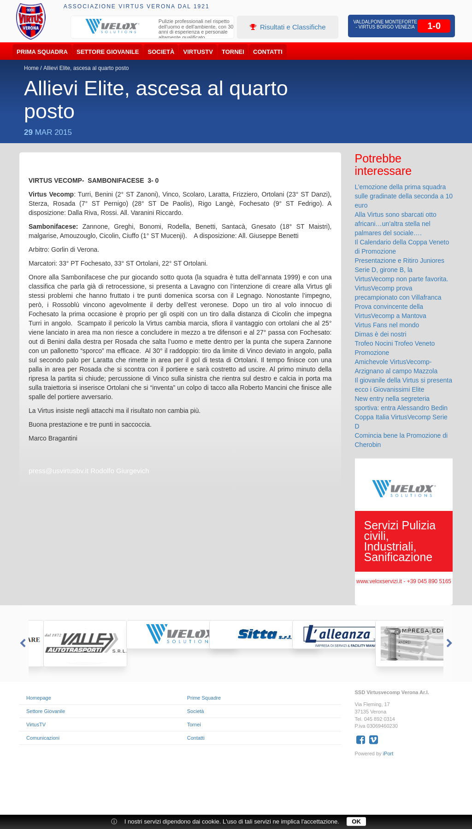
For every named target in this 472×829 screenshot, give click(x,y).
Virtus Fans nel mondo (387, 325)
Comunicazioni (42, 738)
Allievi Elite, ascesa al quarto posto (86, 68)
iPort (388, 753)
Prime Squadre (204, 698)
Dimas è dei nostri (381, 334)
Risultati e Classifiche (288, 27)
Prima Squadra (42, 51)
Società (161, 51)
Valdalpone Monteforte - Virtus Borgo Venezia (385, 24)
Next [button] (450, 643)
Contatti (268, 51)
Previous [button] (21, 643)
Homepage (38, 698)
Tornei (233, 51)
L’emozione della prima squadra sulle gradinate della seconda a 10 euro (404, 196)
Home (31, 68)
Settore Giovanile (108, 51)
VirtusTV (198, 51)
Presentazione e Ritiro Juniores (400, 260)
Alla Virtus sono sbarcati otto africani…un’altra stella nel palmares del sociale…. (396, 224)
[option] (152, 30)
